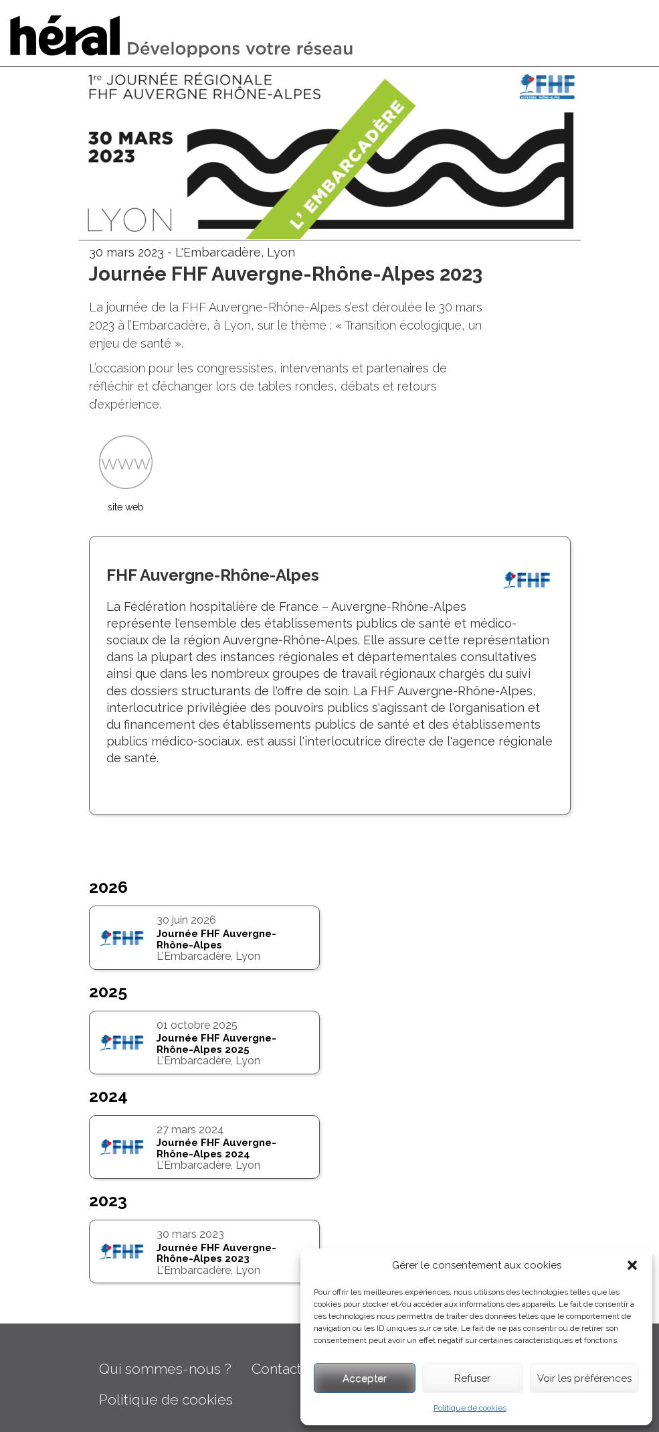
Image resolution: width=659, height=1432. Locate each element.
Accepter (365, 1378)
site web (126, 507)
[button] (632, 1265)
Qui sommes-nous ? (165, 1368)
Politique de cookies (470, 1408)
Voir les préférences (584, 1378)
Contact (277, 1368)
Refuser (472, 1378)
